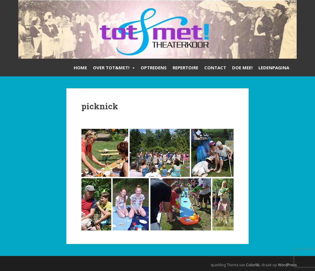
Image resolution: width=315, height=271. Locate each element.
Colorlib (253, 264)
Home (80, 67)
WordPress (287, 264)
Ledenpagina (273, 67)
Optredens (154, 67)
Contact (215, 67)
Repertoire (185, 67)
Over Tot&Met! (111, 67)
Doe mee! (242, 67)
